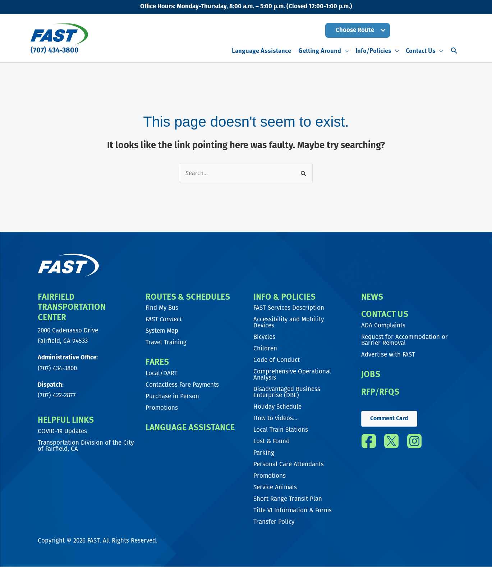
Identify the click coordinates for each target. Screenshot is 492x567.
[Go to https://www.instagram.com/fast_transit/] (414, 444)
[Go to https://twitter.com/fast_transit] (391, 444)
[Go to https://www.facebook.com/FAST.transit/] (369, 444)
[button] (357, 30)
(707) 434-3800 (55, 50)
